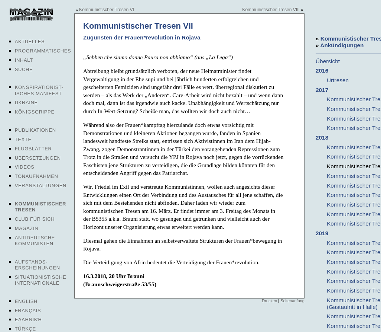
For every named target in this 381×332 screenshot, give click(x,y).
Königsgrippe (35, 112)
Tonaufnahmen (36, 176)
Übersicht (328, 61)
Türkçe (25, 329)
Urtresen (338, 80)
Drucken (269, 301)
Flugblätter (33, 148)
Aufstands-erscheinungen (37, 265)
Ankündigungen (342, 45)
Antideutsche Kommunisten (35, 240)
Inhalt (24, 60)
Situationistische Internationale (40, 280)
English (26, 301)
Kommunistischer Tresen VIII (271, 9)
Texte (23, 139)
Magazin (26, 228)
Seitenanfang (292, 301)
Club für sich (35, 219)
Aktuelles (30, 41)
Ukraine (26, 102)
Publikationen (35, 130)
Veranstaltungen (40, 185)
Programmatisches (43, 51)
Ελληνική (28, 319)
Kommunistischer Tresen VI (106, 9)
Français (28, 310)
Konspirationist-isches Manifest (39, 90)
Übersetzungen (38, 158)
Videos (25, 167)
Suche (24, 69)
